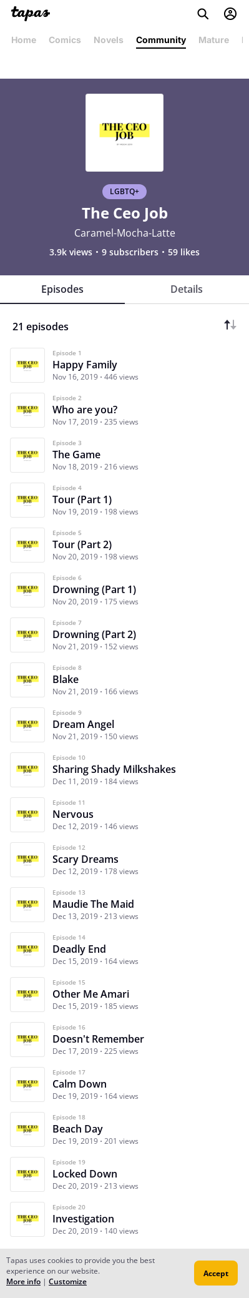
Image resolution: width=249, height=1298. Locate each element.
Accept (215, 1273)
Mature (213, 39)
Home (23, 39)
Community (161, 39)
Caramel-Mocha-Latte (124, 233)
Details (186, 289)
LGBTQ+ (124, 191)
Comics (65, 39)
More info (23, 1281)
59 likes (184, 252)
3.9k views (70, 252)
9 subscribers (130, 252)
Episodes (62, 289)
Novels (109, 39)
